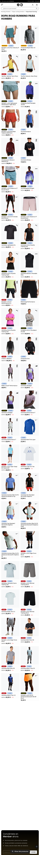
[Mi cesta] (37, 5)
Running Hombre (5, 11)
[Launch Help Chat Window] (37, 846)
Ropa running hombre (18, 11)
